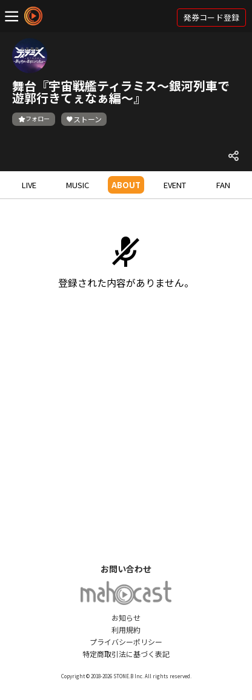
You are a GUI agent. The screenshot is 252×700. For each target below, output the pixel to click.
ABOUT (126, 185)
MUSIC (77, 185)
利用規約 (126, 629)
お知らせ (126, 617)
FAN (223, 185)
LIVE (29, 185)
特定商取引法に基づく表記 (126, 654)
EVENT (175, 185)
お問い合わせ (126, 569)
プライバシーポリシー (126, 641)
